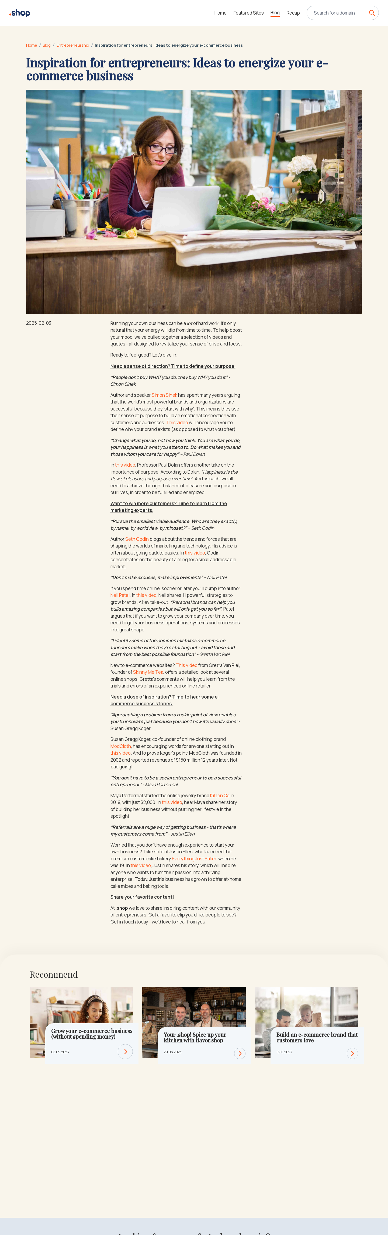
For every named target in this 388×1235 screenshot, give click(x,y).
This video (177, 422)
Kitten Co (220, 795)
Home (220, 13)
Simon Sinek (164, 395)
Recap (293, 13)
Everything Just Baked (194, 859)
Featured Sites (249, 13)
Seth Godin (137, 539)
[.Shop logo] (19, 13)
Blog (275, 12)
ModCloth (120, 746)
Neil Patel (120, 595)
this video (125, 465)
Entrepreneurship (73, 45)
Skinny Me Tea (148, 672)
